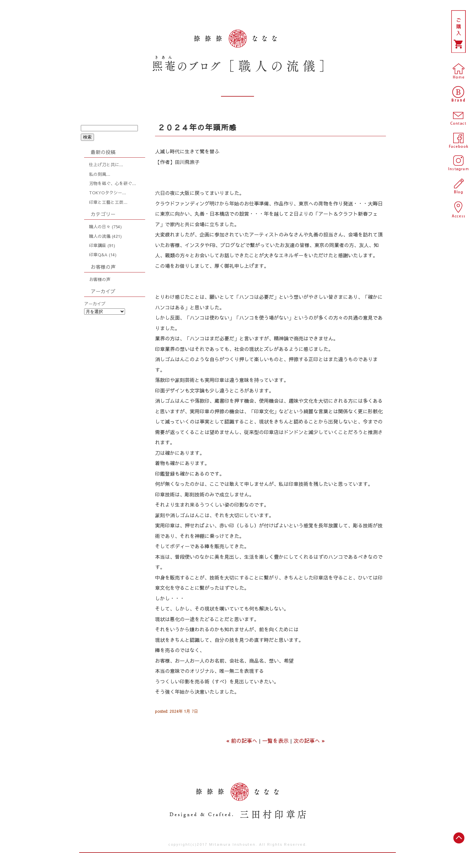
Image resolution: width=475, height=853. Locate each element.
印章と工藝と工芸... (108, 202)
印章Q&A (98, 255)
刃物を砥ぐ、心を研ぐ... (112, 183)
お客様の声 (100, 279)
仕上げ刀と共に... (106, 165)
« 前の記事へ (241, 740)
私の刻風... (99, 174)
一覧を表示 (275, 740)
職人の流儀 (100, 236)
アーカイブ (95, 304)
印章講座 (97, 245)
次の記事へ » (309, 740)
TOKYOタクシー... (107, 193)
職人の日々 (100, 227)
